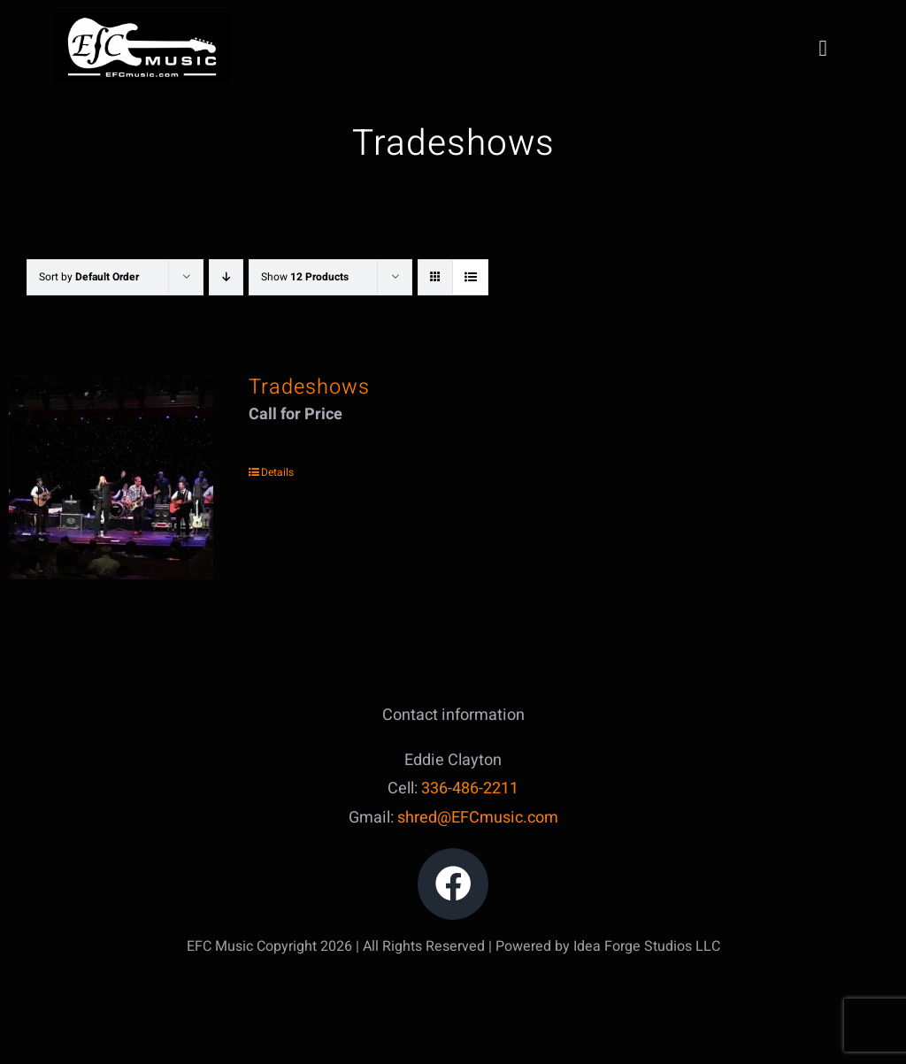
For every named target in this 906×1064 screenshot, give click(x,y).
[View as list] (470, 277)
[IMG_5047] (141, 21)
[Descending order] (226, 277)
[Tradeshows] (111, 477)
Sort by (89, 277)
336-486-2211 (469, 788)
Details (277, 472)
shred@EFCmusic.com (477, 818)
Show (305, 277)
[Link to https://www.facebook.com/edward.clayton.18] (453, 884)
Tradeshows (309, 386)
